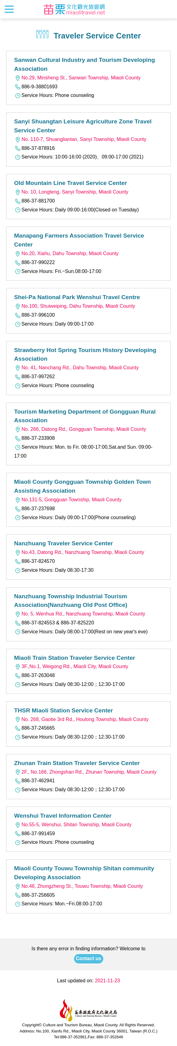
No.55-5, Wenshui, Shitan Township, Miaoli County (73, 824)
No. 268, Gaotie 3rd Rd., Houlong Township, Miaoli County (81, 719)
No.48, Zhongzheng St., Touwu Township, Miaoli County (78, 886)
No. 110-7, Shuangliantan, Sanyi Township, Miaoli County (80, 139)
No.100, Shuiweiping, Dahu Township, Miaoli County (74, 306)
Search (167, 9)
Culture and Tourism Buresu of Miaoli (74, 9)
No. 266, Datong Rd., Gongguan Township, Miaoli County (80, 429)
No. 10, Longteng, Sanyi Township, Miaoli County (71, 191)
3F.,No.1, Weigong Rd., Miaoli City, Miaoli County (71, 666)
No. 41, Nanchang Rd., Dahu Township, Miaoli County (76, 367)
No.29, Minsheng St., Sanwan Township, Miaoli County (77, 77)
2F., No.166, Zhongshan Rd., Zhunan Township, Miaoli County (85, 772)
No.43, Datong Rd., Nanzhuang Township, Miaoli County (79, 552)
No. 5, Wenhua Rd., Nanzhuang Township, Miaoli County (79, 613)
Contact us (88, 958)
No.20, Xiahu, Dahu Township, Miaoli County (66, 253)
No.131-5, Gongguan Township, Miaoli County (67, 499)
